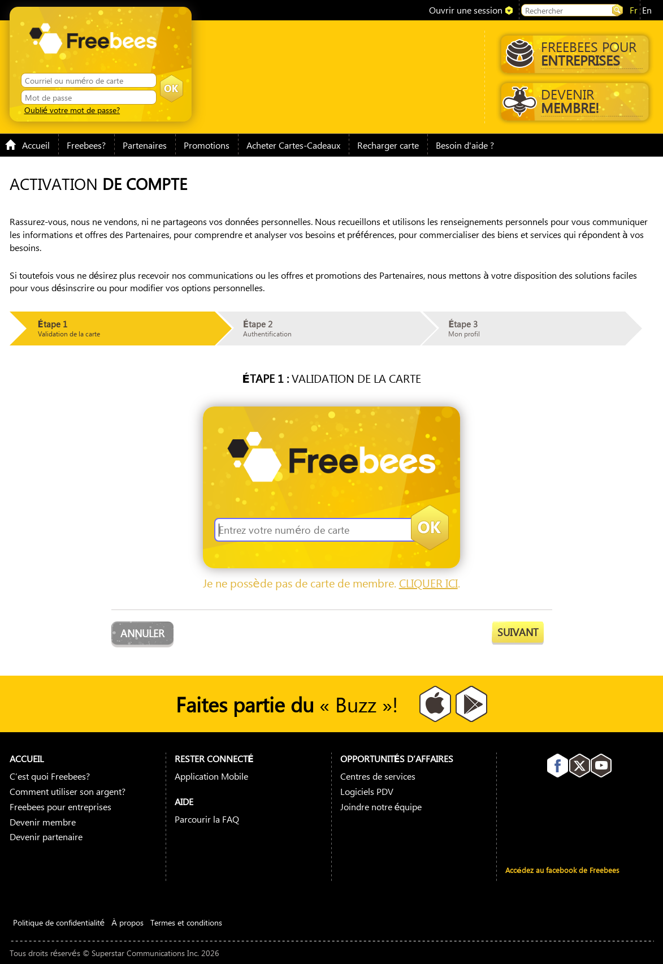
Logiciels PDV (366, 791)
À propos (127, 922)
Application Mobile (211, 776)
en (647, 10)
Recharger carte (388, 145)
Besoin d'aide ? (465, 145)
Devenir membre (43, 822)
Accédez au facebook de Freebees (562, 870)
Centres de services (377, 776)
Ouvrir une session (465, 10)
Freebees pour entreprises (60, 806)
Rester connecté (214, 758)
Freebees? (86, 145)
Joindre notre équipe (381, 806)
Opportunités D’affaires (397, 758)
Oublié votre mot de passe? (72, 110)
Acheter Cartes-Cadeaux (293, 145)
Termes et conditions (186, 922)
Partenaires (145, 145)
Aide (184, 801)
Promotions (206, 145)
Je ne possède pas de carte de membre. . (331, 582)
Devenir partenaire (46, 836)
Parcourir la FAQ (207, 819)
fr (634, 10)
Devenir (572, 101)
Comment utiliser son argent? (67, 791)
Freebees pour (574, 53)
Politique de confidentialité (59, 922)
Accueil (27, 145)
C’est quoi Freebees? (50, 776)
